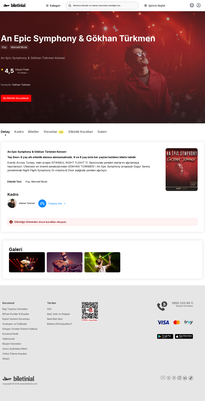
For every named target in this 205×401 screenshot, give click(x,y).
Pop (4, 47)
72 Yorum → (23, 73)
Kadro (19, 132)
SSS (49, 309)
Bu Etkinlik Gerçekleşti (16, 98)
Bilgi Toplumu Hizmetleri (15, 309)
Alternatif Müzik (19, 47)
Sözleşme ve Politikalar (14, 323)
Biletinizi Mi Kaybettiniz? (59, 323)
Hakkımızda (8, 338)
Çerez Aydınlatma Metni (14, 348)
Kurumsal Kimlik (10, 333)
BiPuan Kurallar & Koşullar (15, 314)
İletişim (5, 358)
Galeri (102, 132)
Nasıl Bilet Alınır (55, 319)
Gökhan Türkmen (21, 84)
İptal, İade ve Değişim (58, 314)
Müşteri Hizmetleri (11, 343)
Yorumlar (53, 132)
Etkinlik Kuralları (81, 132)
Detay (5, 132)
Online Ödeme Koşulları (14, 353)
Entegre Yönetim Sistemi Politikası (19, 328)
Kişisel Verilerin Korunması (16, 319)
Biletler (33, 132)
